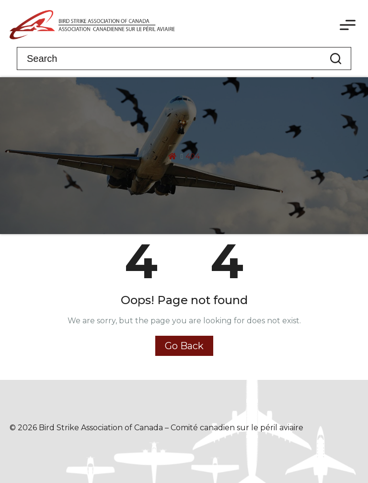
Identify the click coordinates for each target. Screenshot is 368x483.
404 (192, 156)
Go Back (184, 346)
